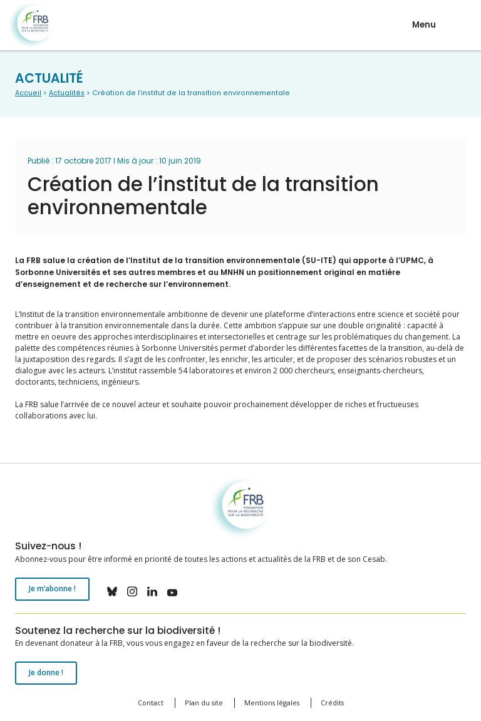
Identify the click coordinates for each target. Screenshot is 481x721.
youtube (172, 591)
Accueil (28, 93)
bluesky (112, 591)
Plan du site (204, 702)
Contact (150, 702)
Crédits (332, 702)
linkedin (152, 591)
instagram (132, 591)
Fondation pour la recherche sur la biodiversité (31, 25)
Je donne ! (46, 672)
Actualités (67, 93)
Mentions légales (271, 702)
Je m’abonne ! (52, 588)
